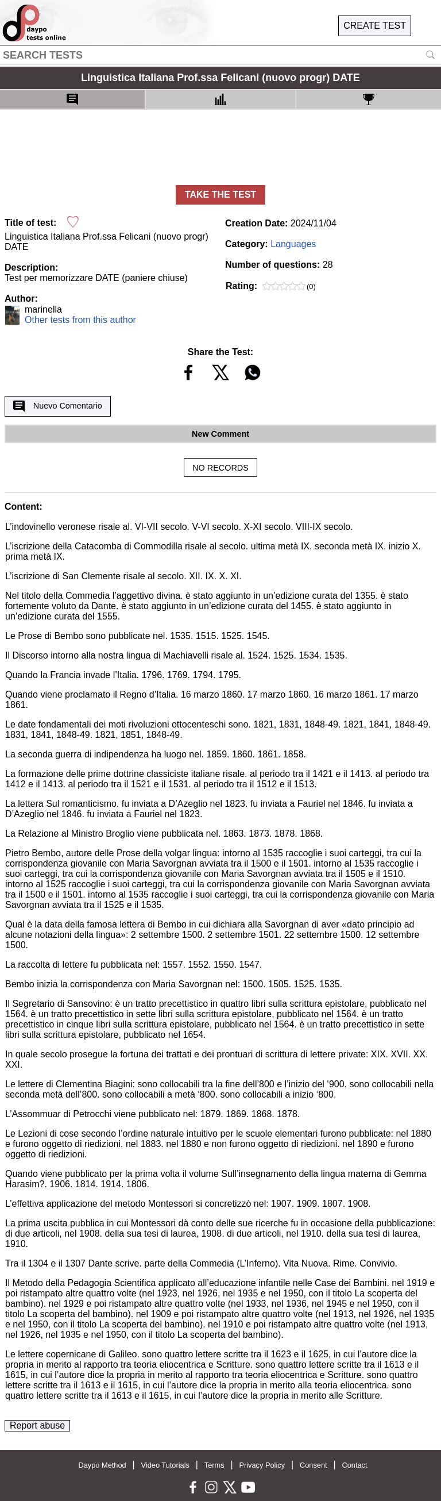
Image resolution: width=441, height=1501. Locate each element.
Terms (214, 1465)
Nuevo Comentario (57, 406)
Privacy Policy (262, 1465)
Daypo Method (102, 1465)
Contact (354, 1465)
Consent (313, 1465)
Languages (293, 244)
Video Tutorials (165, 1465)
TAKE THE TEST (220, 194)
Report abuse (37, 1425)
